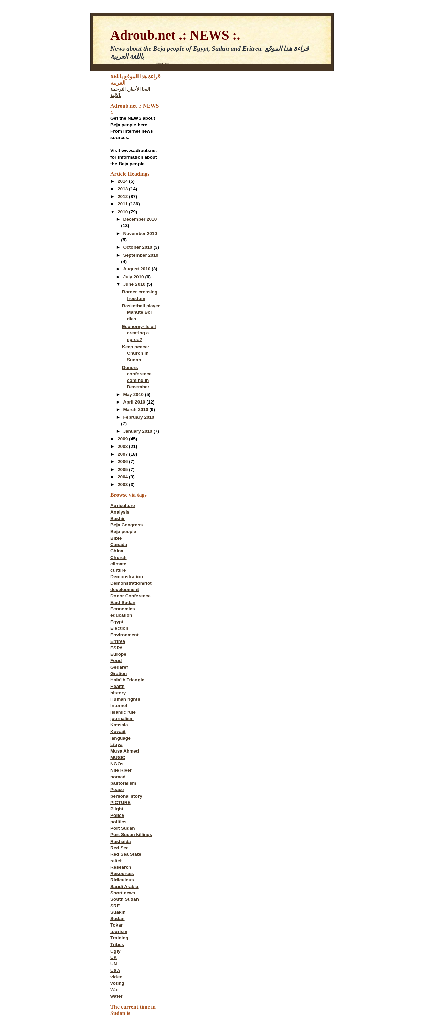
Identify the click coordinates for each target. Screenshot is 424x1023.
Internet (118, 705)
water (116, 996)
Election (119, 628)
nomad (118, 776)
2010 (123, 211)
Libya (116, 744)
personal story (126, 796)
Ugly (115, 951)
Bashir (117, 518)
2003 (123, 484)
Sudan (117, 918)
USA (115, 970)
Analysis (119, 512)
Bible (116, 538)
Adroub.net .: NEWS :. (175, 35)
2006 (123, 461)
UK (113, 957)
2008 (123, 446)
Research (120, 867)
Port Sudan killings (131, 834)
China (116, 550)
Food (116, 660)
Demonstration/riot (131, 583)
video (116, 976)
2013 (123, 188)
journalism (122, 718)
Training (119, 937)
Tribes (117, 944)
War (114, 989)
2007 (123, 454)
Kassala (119, 724)
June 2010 (135, 284)
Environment (124, 634)
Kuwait (118, 731)
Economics (122, 608)
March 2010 (136, 409)
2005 (123, 469)
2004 (123, 476)
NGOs (117, 763)
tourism (118, 931)
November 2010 (140, 233)
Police (117, 815)
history (118, 692)
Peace (117, 789)
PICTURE (120, 802)
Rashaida (120, 841)
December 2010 (140, 219)
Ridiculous (122, 880)
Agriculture (122, 505)
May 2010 (134, 394)
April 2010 (134, 402)
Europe (118, 654)
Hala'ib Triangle (127, 679)
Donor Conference (130, 595)
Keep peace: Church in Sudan (135, 353)
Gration (118, 673)
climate (118, 563)
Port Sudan (122, 828)
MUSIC (117, 757)
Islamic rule (123, 712)
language (120, 738)
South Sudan (124, 899)
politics (118, 821)
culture (118, 570)
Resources (122, 873)
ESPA (116, 647)
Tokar (116, 925)
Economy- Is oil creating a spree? (139, 333)
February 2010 (138, 417)
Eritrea (117, 641)
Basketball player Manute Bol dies (141, 312)
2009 (123, 438)
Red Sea (119, 847)
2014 (123, 181)
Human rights (125, 699)
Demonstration (126, 576)
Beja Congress (126, 524)
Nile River (121, 770)
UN (113, 963)
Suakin (118, 912)
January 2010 (138, 431)
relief (116, 860)
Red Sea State (125, 854)
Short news (122, 892)
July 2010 (134, 276)
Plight (116, 808)
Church (118, 557)
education (121, 615)
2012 (123, 196)
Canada (118, 544)
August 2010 (137, 268)
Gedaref (119, 667)
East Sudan (122, 602)
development (124, 589)
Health (117, 686)
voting (117, 983)
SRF (115, 905)
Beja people (123, 531)
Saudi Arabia (124, 886)
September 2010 (140, 255)
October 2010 (138, 247)
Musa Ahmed (124, 751)
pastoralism (123, 783)
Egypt (116, 621)
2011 (123, 203)
